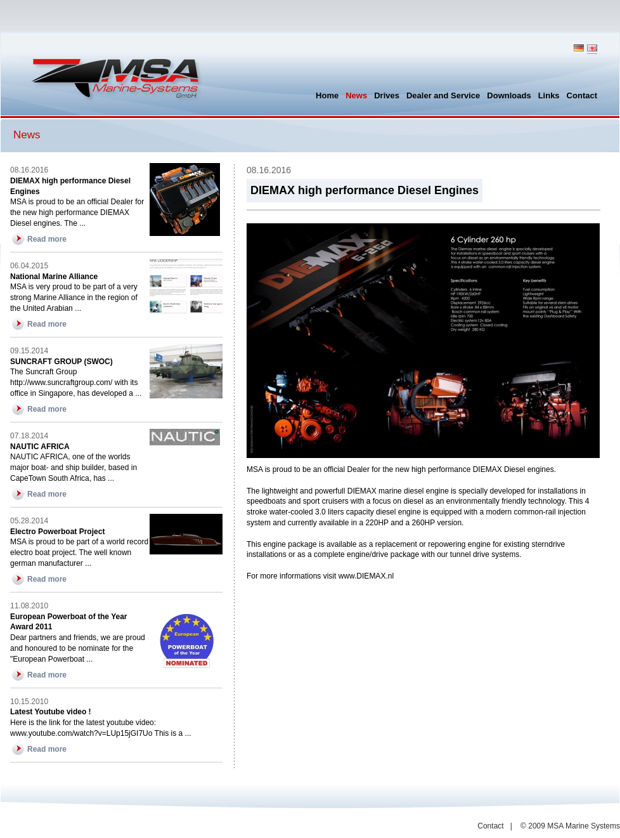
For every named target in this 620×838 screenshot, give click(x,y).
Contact (490, 826)
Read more (47, 239)
